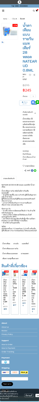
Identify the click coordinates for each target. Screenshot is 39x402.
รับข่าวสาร (7, 384)
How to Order (7, 344)
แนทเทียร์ (25, 243)
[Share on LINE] (35, 170)
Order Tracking (8, 352)
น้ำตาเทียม (6, 243)
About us (5, 327)
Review (4, 331)
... (9, 19)
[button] (33, 10)
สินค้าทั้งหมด (27, 154)
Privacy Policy (7, 334)
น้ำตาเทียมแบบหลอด (10, 253)
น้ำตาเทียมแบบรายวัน (10, 248)
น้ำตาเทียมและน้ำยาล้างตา (29, 158)
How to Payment (8, 348)
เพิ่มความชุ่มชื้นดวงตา (10, 258)
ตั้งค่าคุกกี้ (29, 395)
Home (5, 19)
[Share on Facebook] (32, 170)
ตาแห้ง (16, 243)
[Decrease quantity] (30, 96)
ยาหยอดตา (25, 253)
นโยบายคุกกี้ (5, 398)
